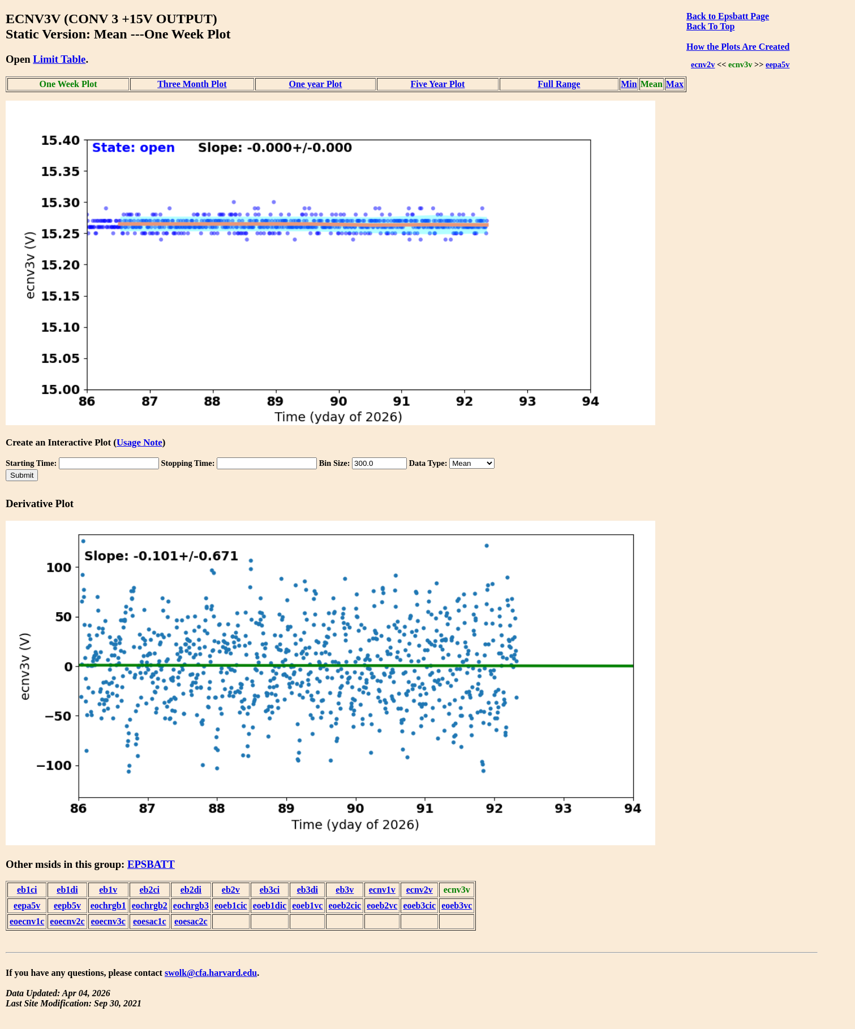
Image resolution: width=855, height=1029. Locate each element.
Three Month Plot (191, 84)
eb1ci (27, 889)
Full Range (559, 84)
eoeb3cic (419, 905)
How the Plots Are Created (737, 46)
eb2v (231, 889)
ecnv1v (382, 889)
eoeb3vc (456, 905)
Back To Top (710, 26)
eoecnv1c (27, 921)
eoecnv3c (108, 921)
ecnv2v (703, 64)
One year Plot (315, 84)
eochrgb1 (108, 905)
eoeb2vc (382, 905)
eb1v (108, 889)
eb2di (191, 889)
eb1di (67, 889)
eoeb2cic (344, 905)
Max (675, 84)
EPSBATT (151, 864)
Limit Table (59, 59)
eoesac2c (191, 921)
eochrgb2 (149, 905)
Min (629, 84)
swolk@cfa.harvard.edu (211, 973)
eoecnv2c (67, 921)
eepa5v (777, 64)
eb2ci (150, 889)
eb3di (307, 889)
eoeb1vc (307, 905)
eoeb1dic (270, 905)
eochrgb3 (191, 905)
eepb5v (67, 905)
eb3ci (270, 889)
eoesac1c (149, 921)
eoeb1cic (230, 905)
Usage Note (139, 442)
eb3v (345, 889)
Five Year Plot (437, 84)
